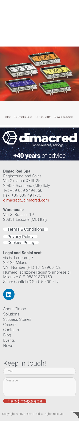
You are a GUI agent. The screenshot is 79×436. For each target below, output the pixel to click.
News (8, 345)
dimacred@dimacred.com (26, 200)
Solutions (11, 314)
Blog (8, 116)
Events (9, 340)
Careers (10, 324)
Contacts (11, 329)
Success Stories (17, 319)
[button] (69, 14)
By (23, 116)
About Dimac (14, 308)
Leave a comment (63, 116)
